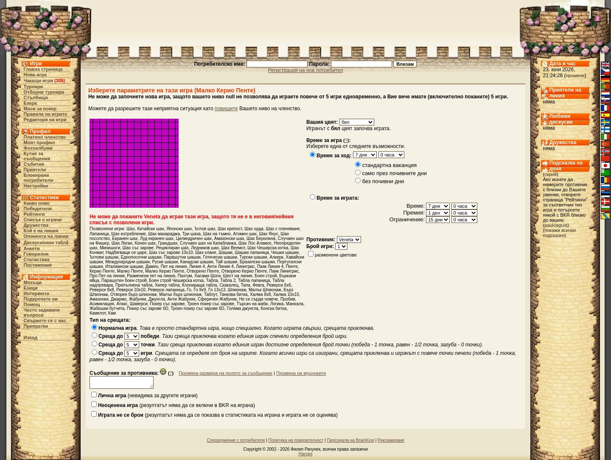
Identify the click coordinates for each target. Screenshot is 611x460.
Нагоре (306, 454)
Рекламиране (391, 440)
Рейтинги (34, 214)
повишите (226, 109)
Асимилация (102, 303)
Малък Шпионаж (265, 289)
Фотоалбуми (38, 148)
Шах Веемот (233, 247)
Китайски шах (150, 228)
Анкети (32, 248)
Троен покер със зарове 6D (197, 308)
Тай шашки (226, 261)
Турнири (33, 86)
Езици (31, 287)
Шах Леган (122, 243)
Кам (112, 313)
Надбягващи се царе (126, 252)
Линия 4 (197, 266)
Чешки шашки (285, 252)
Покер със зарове (167, 303)
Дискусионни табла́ (46, 242)
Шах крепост (230, 228)
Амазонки (99, 299)
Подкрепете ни (41, 298)
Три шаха (191, 233)
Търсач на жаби (252, 303)
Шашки (226, 252)
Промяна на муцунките (301, 373)
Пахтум (184, 275)
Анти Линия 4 (220, 266)
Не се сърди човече (258, 299)
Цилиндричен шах (194, 238)
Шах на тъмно (217, 233)
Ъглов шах (205, 228)
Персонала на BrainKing (350, 440)
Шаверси (139, 303)
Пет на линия (174, 266)
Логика (277, 303)
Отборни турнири (44, 92)
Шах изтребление (128, 233)
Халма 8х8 (260, 294)
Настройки (36, 185)
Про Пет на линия (107, 275)
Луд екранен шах (157, 238)
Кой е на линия (41, 230)
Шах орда (253, 228)
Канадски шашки (196, 261)
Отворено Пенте (203, 271)
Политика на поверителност (295, 440)
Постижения (38, 265)
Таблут (210, 294)
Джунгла (157, 299)
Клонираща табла (199, 285)
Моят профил (39, 142)
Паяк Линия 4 (270, 266)
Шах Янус (268, 233)
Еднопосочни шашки (141, 257)
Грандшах (167, 243)
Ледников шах (205, 247)
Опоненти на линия (46, 236)
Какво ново (37, 203)
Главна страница (43, 69)
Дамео (152, 266)
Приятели (35, 169)
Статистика (37, 259)
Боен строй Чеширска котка (176, 280)
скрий (550, 174)
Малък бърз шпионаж (180, 294)
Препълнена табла (133, 285)
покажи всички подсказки (559, 233)
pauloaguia (555, 225)
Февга (258, 285)
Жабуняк (137, 299)
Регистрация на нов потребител (305, 70)
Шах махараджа (164, 233)
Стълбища (36, 97)
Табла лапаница (254, 280)
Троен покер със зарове (210, 303)
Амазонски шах (229, 238)
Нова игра (35, 74)
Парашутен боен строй (124, 280)
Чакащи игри (38, 80)
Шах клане (205, 252)
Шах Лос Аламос (255, 243)
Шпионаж (237, 289)
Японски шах (179, 228)
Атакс (121, 303)
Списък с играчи (43, 219)
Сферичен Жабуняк (217, 299)
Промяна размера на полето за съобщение (225, 373)
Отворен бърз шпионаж (133, 294)
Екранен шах (124, 238)
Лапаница (99, 233)
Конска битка (274, 308)
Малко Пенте (130, 271)
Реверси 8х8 (102, 289)
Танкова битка (233, 294)
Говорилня (36, 253)
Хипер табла (167, 285)
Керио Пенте (102, 271)
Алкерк (276, 257)
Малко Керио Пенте (164, 271)
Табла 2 (227, 280)
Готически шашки (220, 257)
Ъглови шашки (104, 257)
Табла (212, 280)
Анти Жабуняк (181, 299)
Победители (38, 208)
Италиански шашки (124, 266)
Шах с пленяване (283, 228)
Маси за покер (40, 108)
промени (575, 75)
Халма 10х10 (286, 294)
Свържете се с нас (45, 320)
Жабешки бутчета (107, 308)
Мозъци (33, 282)
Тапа (245, 285)
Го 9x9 (199, 289)
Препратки (36, 326)
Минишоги (110, 247)
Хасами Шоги (207, 275)
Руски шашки (165, 261)
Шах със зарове (138, 247)
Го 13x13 (216, 289)
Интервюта (36, 293)
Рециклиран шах (172, 247)
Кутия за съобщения (37, 156)
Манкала (294, 303)
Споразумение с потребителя (236, 440)
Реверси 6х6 (278, 285)
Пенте (292, 266)
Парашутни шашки (182, 257)
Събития (34, 164)
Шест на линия (237, 275)
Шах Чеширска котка (267, 247)
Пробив (287, 299)
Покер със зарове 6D (147, 308)
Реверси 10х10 (131, 289)
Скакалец (228, 285)
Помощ (32, 304)
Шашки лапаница (252, 252)
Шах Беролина (261, 238)
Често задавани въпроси (42, 312)
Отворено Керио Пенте (244, 271)
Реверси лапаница (166, 289)
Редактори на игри (45, 119)
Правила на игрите (45, 114)
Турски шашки (253, 257)
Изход (31, 337)
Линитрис (245, 266)
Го (189, 289)
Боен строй (266, 275)
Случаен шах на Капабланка (208, 243)
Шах (130, 228)
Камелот (98, 313)
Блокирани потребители (38, 178)
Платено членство (45, 136)
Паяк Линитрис (284, 271)
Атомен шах (245, 233)
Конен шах (145, 243)
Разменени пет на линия (151, 275)
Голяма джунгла (242, 308)
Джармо (118, 299)
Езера (30, 103)
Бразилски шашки (257, 261)
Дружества (36, 225)
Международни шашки (127, 261)
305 (60, 80)
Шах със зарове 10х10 (171, 252)
